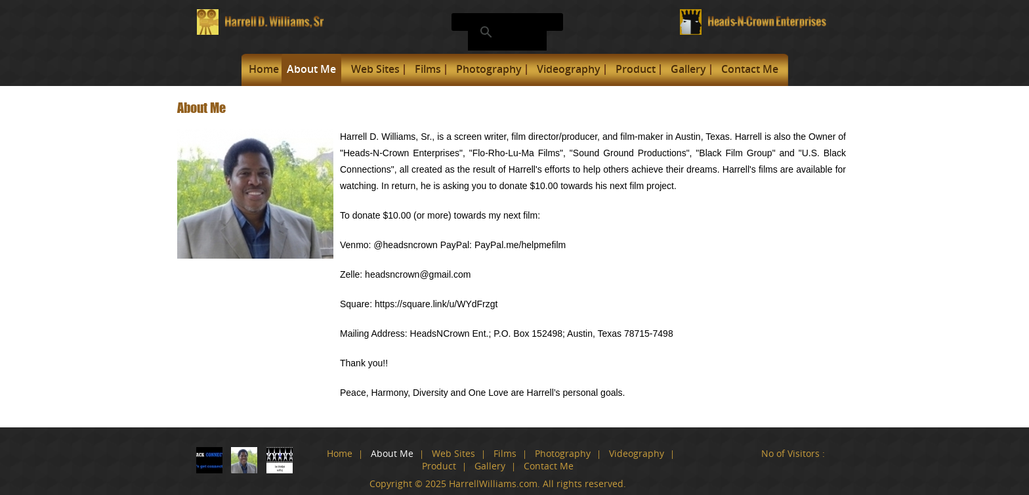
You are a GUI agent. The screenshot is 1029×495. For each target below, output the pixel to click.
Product (636, 69)
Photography (489, 69)
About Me (311, 69)
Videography (568, 69)
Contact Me (749, 69)
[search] (505, 32)
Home (264, 69)
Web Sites (375, 69)
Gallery (688, 69)
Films (428, 69)
